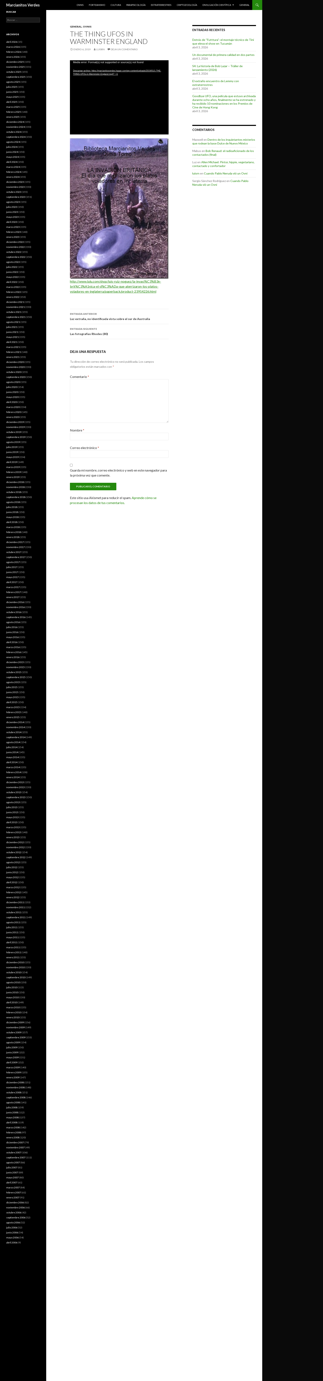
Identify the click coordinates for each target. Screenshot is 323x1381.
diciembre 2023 (15, 181)
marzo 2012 (13, 887)
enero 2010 (12, 1017)
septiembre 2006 (15, 1217)
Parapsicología (135, 5)
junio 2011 (12, 932)
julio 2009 (11, 1047)
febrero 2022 (13, 292)
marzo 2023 (13, 226)
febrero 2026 (13, 51)
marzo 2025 (13, 106)
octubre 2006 (13, 1212)
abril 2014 (11, 762)
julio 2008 (11, 1107)
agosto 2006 (13, 1222)
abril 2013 (11, 822)
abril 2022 (11, 281)
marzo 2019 (13, 467)
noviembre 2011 (15, 907)
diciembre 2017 (15, 542)
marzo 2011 (13, 947)
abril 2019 (11, 462)
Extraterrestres (161, 5)
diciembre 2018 (15, 482)
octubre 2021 (13, 312)
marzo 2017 (13, 587)
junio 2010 (12, 992)
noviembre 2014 (15, 727)
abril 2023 (11, 221)
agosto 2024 (13, 141)
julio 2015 (11, 687)
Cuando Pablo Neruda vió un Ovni (225, 173)
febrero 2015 (13, 712)
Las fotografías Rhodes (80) (119, 331)
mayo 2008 (12, 1117)
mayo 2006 (12, 1237)
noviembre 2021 (15, 307)
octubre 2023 (13, 191)
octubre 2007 (13, 1152)
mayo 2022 (12, 276)
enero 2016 (12, 657)
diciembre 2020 (15, 362)
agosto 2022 (13, 261)
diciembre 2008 (15, 1082)
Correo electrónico (84, 448)
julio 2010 (11, 987)
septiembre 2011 (15, 917)
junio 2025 (12, 91)
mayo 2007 (12, 1177)
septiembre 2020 (15, 377)
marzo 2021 (13, 347)
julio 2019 (11, 447)
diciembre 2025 (15, 61)
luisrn (100, 49)
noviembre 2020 (15, 367)
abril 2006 (11, 1242)
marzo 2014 (13, 767)
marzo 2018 (13, 527)
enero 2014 (12, 777)
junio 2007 (12, 1172)
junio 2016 (12, 632)
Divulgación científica (216, 5)
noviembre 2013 (15, 787)
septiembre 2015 (15, 677)
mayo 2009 (12, 1057)
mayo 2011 (12, 937)
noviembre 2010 (15, 967)
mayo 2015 (12, 697)
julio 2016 (11, 627)
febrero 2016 (13, 652)
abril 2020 (11, 402)
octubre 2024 (13, 131)
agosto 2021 (13, 322)
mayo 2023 (12, 216)
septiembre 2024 (15, 136)
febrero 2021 (13, 352)
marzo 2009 (13, 1067)
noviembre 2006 (15, 1207)
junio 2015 (12, 692)
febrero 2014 (13, 772)
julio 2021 (11, 327)
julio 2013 (11, 807)
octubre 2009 (13, 1032)
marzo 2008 (13, 1127)
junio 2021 (12, 332)
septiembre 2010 (15, 977)
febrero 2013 (13, 832)
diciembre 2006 (15, 1202)
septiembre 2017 (15, 557)
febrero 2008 (13, 1132)
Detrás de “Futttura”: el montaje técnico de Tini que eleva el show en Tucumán (223, 41)
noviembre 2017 (15, 547)
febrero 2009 (13, 1072)
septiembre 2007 (15, 1157)
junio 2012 (12, 872)
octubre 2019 (13, 432)
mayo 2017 (12, 577)
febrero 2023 (13, 231)
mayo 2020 (12, 397)
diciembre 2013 (15, 782)
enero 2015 (12, 717)
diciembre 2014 (15, 722)
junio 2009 (12, 1052)
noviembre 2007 (15, 1147)
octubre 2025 (13, 71)
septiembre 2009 (15, 1037)
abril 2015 (11, 702)
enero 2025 (12, 116)
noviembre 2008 (15, 1087)
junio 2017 (12, 572)
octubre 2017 (13, 552)
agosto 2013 (13, 802)
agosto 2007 (13, 1162)
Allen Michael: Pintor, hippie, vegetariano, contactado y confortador (223, 164)
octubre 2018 (13, 492)
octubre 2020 (13, 372)
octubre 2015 (13, 672)
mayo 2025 (12, 96)
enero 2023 (12, 236)
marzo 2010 (13, 1007)
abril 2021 (11, 342)
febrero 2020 (13, 412)
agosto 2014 (13, 742)
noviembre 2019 (15, 427)
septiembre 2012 (15, 857)
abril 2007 (11, 1182)
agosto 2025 (13, 81)
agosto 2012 (13, 862)
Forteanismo (97, 5)
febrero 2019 (13, 472)
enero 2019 (12, 477)
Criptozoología (187, 5)
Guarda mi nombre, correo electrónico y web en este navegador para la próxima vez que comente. (118, 472)
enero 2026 (12, 56)
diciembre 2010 (15, 962)
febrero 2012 (13, 892)
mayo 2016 (12, 637)
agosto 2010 (13, 982)
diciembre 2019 (15, 422)
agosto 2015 (13, 682)
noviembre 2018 (15, 487)
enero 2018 (12, 537)
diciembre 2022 (15, 241)
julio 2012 (11, 867)
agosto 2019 (13, 442)
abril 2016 (11, 642)
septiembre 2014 (15, 737)
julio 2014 (11, 747)
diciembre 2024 (15, 121)
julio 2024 (11, 146)
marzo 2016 (13, 647)
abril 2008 (11, 1122)
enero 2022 (12, 297)
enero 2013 (12, 837)
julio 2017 (11, 567)
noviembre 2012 (15, 847)
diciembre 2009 (15, 1022)
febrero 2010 (13, 1012)
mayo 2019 (12, 457)
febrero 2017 (13, 592)
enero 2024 (12, 176)
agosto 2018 (13, 502)
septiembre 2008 (15, 1097)
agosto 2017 (13, 562)
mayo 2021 (12, 337)
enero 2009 (12, 1077)
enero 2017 (12, 597)
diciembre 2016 (15, 602)
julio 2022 (11, 266)
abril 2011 (11, 942)
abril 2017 (11, 582)
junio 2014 (12, 752)
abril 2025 (11, 101)
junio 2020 (12, 392)
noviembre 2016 (15, 607)
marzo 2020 (13, 407)
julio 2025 (11, 86)
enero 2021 (12, 357)
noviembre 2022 (15, 246)
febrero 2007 (13, 1192)
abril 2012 (11, 882)
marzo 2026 (13, 46)
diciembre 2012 (15, 842)
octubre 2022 (13, 251)
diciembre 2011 (15, 902)
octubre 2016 (13, 612)
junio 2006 (12, 1232)
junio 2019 (12, 452)
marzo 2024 (13, 166)
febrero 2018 (13, 532)
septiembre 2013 (15, 797)
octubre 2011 (13, 912)
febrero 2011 (13, 952)
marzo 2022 (13, 286)
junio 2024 (12, 151)
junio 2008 (12, 1112)
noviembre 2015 (15, 667)
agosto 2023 (13, 201)
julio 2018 (11, 507)
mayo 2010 (12, 997)
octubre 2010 (13, 972)
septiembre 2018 (15, 497)
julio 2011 (11, 927)
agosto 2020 (13, 382)
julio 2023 (11, 206)
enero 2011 (12, 957)
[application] (119, 97)
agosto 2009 (13, 1042)
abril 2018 (11, 522)
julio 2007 (11, 1167)
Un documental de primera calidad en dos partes (223, 54)
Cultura (116, 5)
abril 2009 (11, 1062)
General (244, 5)
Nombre (77, 430)
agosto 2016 (13, 622)
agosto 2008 (13, 1102)
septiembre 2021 (15, 317)
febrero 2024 (13, 171)
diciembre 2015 (15, 662)
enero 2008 (12, 1137)
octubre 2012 (13, 852)
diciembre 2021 (15, 302)
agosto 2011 (13, 922)
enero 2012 (12, 897)
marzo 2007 (13, 1187)
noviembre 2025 (15, 66)
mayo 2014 (12, 757)
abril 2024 (11, 161)
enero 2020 (12, 417)
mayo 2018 (12, 517)
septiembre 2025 (15, 76)
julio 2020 (11, 387)
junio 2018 (12, 512)
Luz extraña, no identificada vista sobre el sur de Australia (119, 316)
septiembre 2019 (15, 437)
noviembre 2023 (15, 186)
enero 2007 (12, 1197)
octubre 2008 (13, 1092)
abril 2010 (11, 1002)
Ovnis (80, 5)
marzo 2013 (13, 827)
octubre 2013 (13, 792)
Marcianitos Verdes (23, 5)
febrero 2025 (13, 111)
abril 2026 (11, 41)
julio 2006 (11, 1227)
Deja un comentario (124, 49)
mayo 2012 (12, 877)
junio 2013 (12, 812)
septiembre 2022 (15, 256)
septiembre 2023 (15, 196)
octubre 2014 (13, 732)
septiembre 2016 (15, 617)
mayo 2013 (12, 817)
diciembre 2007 (15, 1142)
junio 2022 (12, 271)
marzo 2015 (13, 707)
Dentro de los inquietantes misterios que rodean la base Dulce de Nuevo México (223, 141)
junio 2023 (12, 211)
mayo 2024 (12, 156)
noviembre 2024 (15, 126)
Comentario (79, 377)
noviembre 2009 (15, 1027)
